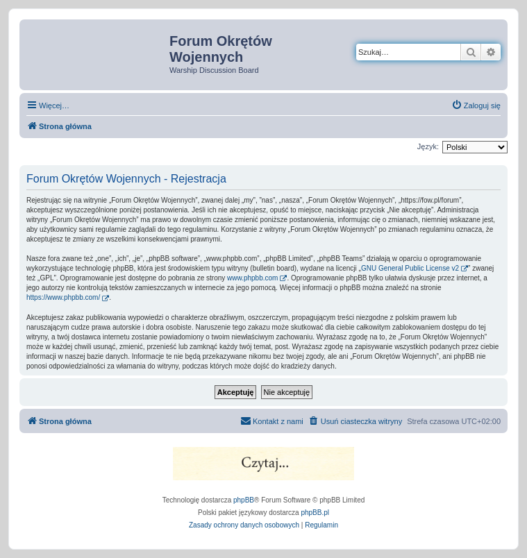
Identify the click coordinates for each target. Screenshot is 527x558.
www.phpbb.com (252, 278)
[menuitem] (476, 105)
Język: (428, 146)
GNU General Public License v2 (410, 268)
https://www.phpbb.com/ (63, 297)
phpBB (243, 500)
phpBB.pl (315, 512)
